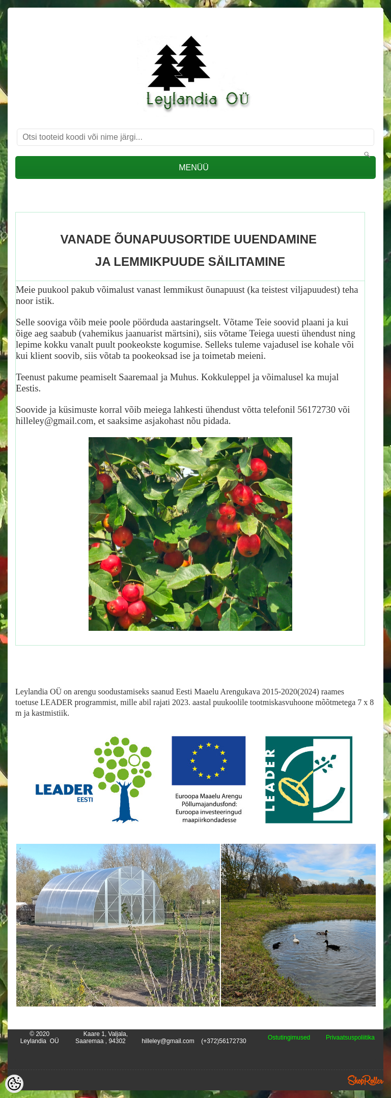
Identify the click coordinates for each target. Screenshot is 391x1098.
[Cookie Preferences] (14, 1084)
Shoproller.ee (365, 1080)
